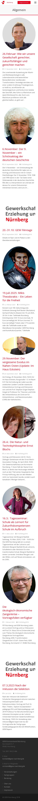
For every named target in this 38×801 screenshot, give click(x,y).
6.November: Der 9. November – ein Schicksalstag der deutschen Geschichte (15, 154)
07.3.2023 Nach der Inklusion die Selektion (15, 687)
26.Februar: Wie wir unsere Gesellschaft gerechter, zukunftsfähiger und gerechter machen (18, 59)
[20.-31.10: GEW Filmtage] (19, 210)
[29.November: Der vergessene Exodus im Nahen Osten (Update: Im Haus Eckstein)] (19, 346)
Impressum (8, 790)
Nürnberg (10, 2)
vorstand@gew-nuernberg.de (13, 766)
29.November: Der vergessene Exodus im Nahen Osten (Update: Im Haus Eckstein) (18, 364)
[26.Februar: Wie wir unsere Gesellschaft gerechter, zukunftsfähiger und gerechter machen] (19, 34)
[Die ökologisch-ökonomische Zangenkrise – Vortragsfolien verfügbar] (19, 584)
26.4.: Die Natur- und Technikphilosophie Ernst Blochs (17, 445)
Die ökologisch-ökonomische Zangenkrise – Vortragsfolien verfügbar (17, 612)
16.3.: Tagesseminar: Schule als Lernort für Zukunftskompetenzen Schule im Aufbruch (16, 523)
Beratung (7, 778)
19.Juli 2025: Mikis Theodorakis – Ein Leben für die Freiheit (17, 296)
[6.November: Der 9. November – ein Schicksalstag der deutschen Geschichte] (19, 126)
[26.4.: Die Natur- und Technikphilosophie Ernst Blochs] (19, 422)
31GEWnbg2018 (26, 69)
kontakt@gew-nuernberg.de (13, 759)
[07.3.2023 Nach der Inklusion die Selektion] (19, 665)
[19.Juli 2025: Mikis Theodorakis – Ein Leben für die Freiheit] (19, 268)
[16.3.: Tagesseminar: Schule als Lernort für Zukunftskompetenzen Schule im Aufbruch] (19, 500)
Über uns (7, 784)
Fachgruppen (9, 775)
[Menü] (35, 2)
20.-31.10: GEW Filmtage (17, 230)
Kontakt (7, 787)
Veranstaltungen (10, 772)
